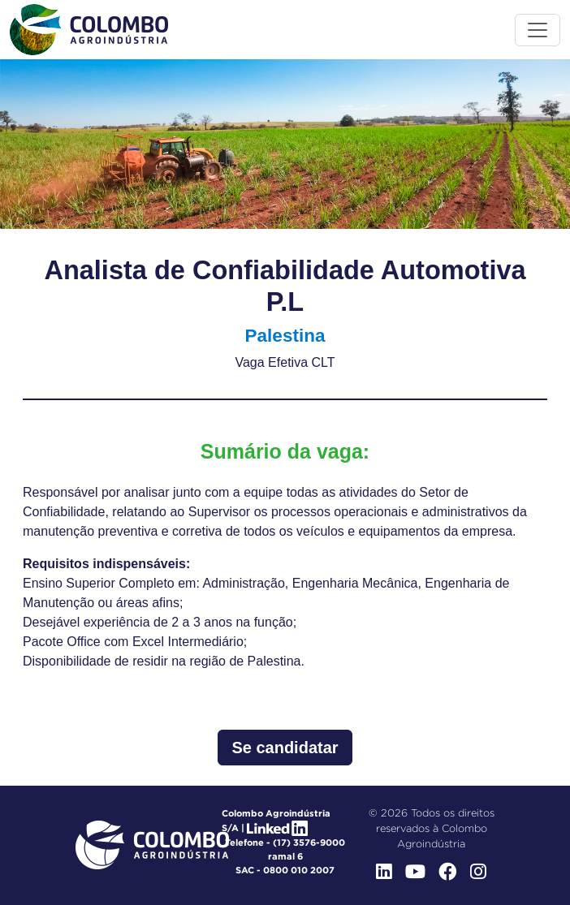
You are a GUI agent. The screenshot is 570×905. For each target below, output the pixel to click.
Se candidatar (284, 747)
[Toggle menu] (537, 30)
